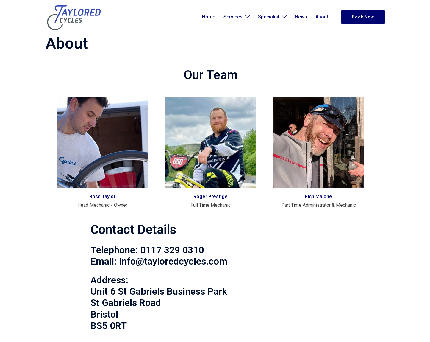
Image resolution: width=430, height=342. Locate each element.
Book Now (363, 17)
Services (233, 17)
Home (208, 17)
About (321, 17)
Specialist (268, 17)
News (301, 17)
